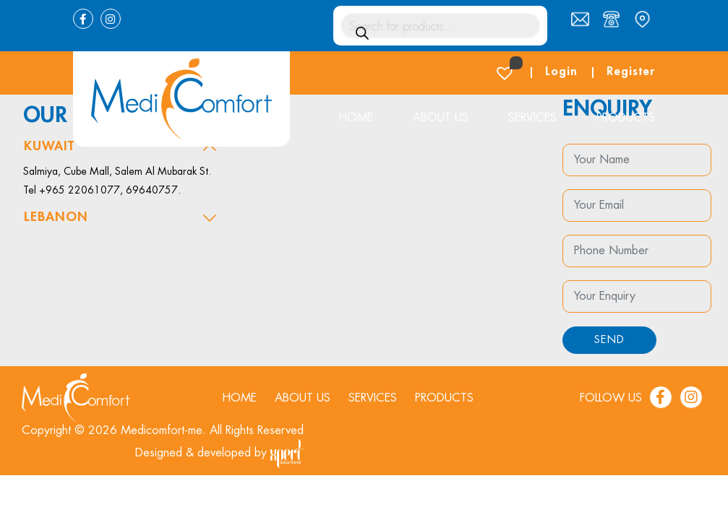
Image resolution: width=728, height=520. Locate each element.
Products (625, 118)
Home (355, 118)
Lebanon (56, 216)
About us (440, 118)
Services (532, 118)
